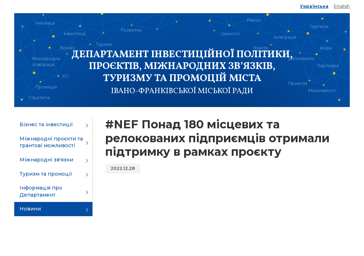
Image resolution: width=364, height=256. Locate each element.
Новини (30, 209)
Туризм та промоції (46, 174)
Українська (314, 6)
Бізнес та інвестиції (46, 124)
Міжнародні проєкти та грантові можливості (51, 142)
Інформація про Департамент (41, 191)
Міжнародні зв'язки (46, 159)
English (342, 6)
